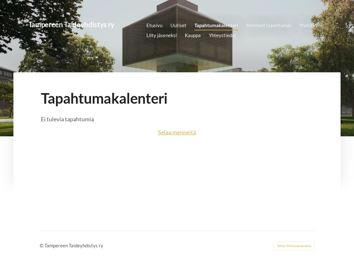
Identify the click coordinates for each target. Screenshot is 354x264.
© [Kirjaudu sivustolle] (42, 245)
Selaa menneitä (177, 132)
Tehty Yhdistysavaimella (294, 246)
